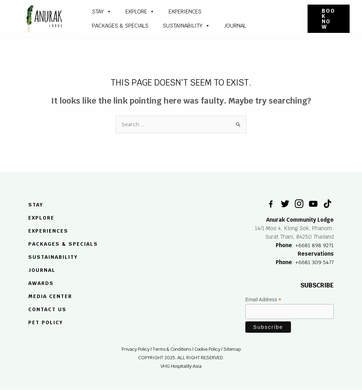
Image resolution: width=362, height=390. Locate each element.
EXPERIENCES (48, 231)
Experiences (185, 11)
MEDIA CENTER (50, 296)
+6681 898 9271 (314, 245)
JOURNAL (235, 25)
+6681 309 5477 (314, 262)
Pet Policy (45, 322)
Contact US (47, 309)
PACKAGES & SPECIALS (120, 25)
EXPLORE (41, 218)
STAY (101, 12)
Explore (139, 12)
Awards (41, 283)
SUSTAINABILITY (186, 26)
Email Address (263, 300)
